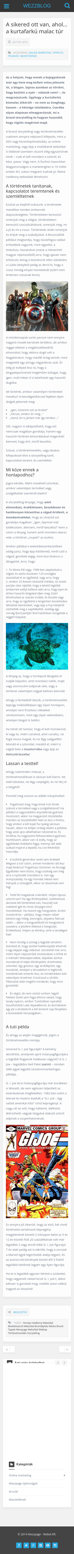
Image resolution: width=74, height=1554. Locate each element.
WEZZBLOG (37, 5)
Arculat (13, 1491)
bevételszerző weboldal (21, 1326)
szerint (47, 1064)
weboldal (33, 1329)
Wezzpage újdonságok (23, 1483)
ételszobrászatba (17, 754)
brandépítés (41, 1326)
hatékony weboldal (42, 1323)
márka (52, 1326)
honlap (27, 1323)
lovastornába (33, 749)
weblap (43, 1329)
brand (59, 1326)
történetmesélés (17, 1333)
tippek (11, 1329)
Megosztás (20, 1312)
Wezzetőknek (28, 56)
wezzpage (21, 1329)
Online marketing (40, 52)
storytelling (33, 1333)
